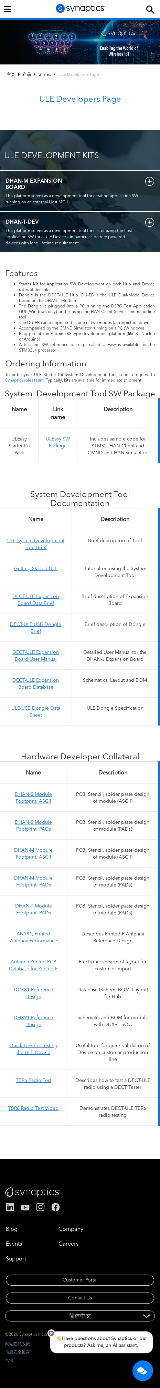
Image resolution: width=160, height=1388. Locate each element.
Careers (68, 1243)
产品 (27, 74)
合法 (9, 1360)
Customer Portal (80, 1280)
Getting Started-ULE (35, 568)
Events (14, 1243)
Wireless (45, 74)
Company (70, 1228)
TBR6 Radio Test (33, 1080)
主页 (11, 74)
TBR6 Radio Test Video (33, 1108)
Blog (12, 1228)
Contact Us (80, 1298)
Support (16, 1258)
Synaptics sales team (24, 380)
